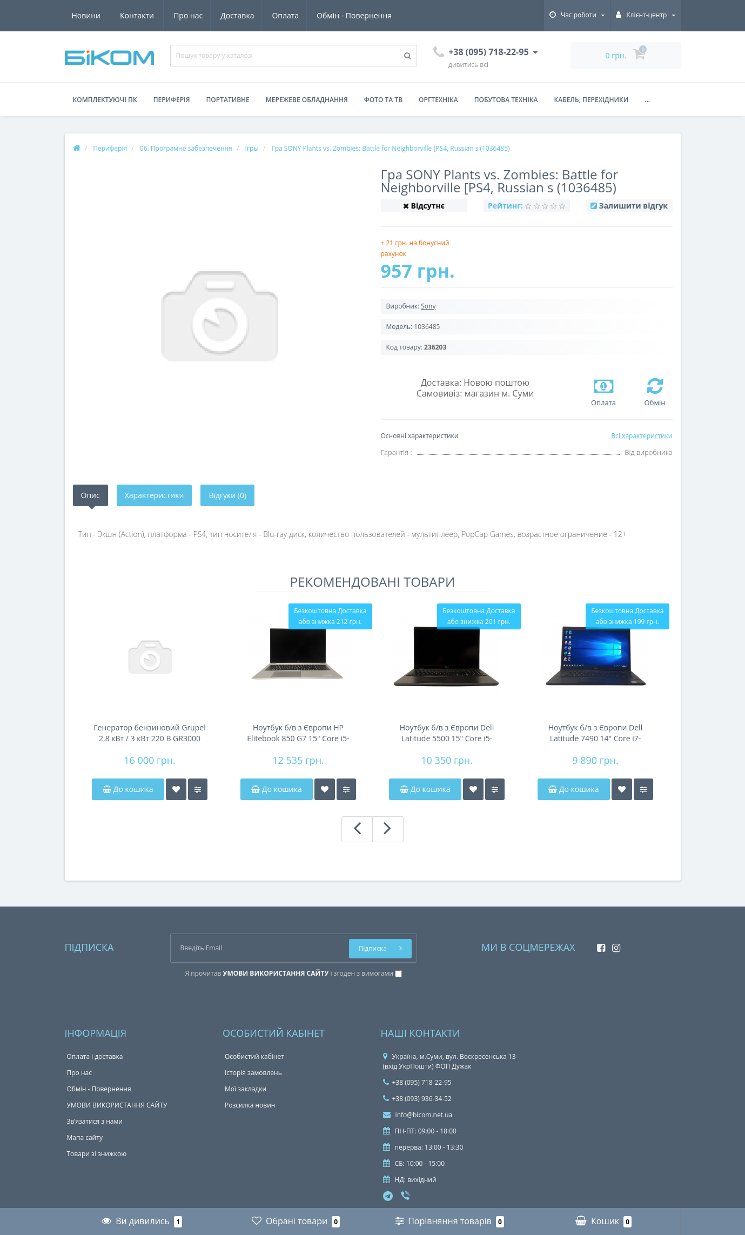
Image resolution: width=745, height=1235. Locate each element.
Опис (90, 495)
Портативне (228, 99)
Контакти (380, 15)
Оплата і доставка (95, 1056)
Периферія (171, 99)
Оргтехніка (438, 99)
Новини (328, 15)
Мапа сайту (85, 1137)
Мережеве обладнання (307, 99)
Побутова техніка (506, 99)
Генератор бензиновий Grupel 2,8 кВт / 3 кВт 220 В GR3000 (149, 732)
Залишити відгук (633, 205)
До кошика (128, 789)
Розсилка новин (250, 1105)
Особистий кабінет (254, 1056)
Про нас (86, 15)
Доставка (137, 15)
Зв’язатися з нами (95, 1121)
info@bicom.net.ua (418, 1114)
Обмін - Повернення (257, 15)
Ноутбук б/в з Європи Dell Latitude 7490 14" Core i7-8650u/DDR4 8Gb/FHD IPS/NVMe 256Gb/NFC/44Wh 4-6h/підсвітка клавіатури (595, 733)
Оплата (186, 15)
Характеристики (154, 495)
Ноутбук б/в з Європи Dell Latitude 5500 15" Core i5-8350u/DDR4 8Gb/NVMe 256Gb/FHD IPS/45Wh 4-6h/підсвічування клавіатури (446, 733)
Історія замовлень (253, 1072)
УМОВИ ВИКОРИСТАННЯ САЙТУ (117, 1105)
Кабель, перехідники (591, 99)
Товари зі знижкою (97, 1153)
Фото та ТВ (383, 99)
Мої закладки (245, 1088)
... (647, 99)
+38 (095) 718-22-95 (417, 1082)
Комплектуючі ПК (105, 99)
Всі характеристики (641, 435)
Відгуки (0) (227, 495)
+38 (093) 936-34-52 (417, 1098)
